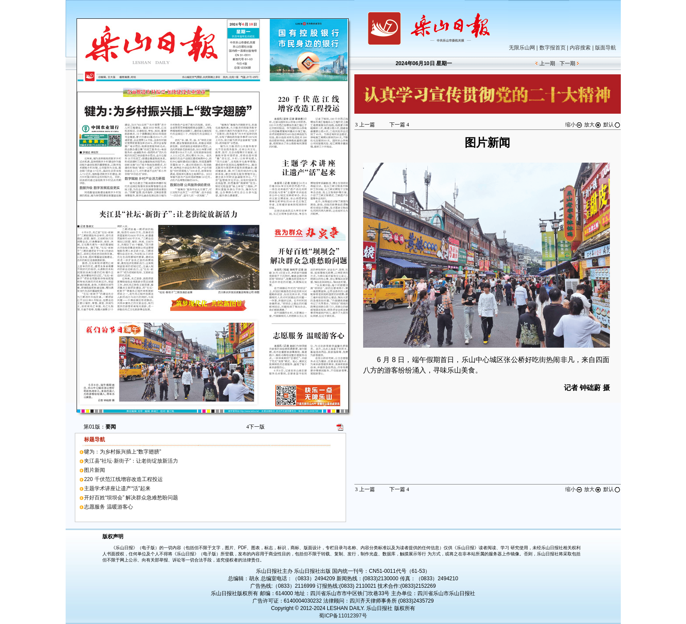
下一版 (255, 427)
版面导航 (605, 48)
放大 (593, 125)
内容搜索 (580, 48)
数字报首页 (552, 48)
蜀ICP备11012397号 (343, 616)
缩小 (574, 125)
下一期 (567, 63)
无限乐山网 (522, 48)
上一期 (547, 63)
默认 (612, 125)
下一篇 (399, 125)
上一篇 (365, 125)
